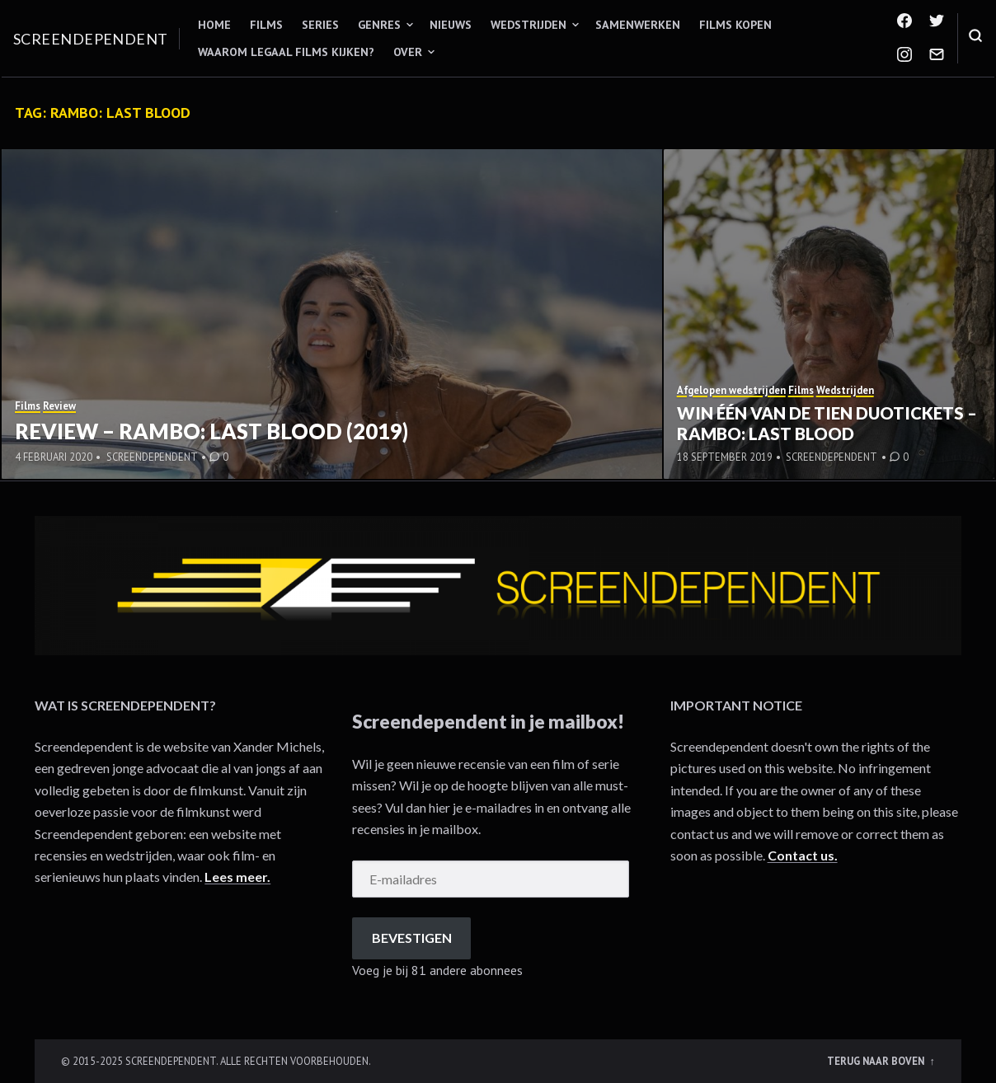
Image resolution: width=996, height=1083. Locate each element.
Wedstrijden (528, 24)
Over (407, 52)
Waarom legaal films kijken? (286, 52)
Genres (379, 24)
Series (320, 24)
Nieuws (451, 24)
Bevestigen (412, 937)
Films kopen (735, 24)
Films (266, 24)
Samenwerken (637, 24)
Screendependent (90, 39)
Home (214, 24)
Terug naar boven (877, 1060)
